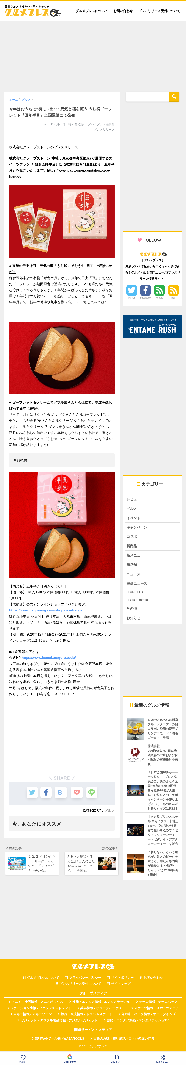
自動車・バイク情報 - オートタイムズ (148, 1016)
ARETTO (136, 594)
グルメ (109, 810)
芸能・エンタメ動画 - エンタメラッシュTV (137, 1022)
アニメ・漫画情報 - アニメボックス (37, 1004)
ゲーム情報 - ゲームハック (158, 1004)
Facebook (145, 297)
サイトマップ (120, 986)
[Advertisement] (93, 54)
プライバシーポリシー (85, 980)
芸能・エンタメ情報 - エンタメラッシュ (101, 1004)
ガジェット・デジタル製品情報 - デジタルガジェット (59, 1022)
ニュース (134, 576)
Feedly (159, 297)
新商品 (132, 547)
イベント (134, 518)
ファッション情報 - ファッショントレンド (40, 1010)
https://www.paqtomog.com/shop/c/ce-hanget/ (46, 610)
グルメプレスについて (92, 11)
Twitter (131, 297)
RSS (173, 297)
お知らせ (134, 620)
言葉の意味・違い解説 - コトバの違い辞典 (123, 1041)
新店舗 (132, 566)
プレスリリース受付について (159, 11)
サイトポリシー (122, 980)
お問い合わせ (123, 11)
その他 (132, 611)
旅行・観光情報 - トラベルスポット (86, 1016)
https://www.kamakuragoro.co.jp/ (49, 658)
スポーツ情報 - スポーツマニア (156, 1010)
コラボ (132, 537)
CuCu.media (139, 602)
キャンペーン (137, 528)
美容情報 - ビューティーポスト (102, 1010)
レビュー (134, 499)
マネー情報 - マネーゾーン (32, 1016)
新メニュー (136, 557)
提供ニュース (137, 585)
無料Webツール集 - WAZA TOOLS (59, 1041)
